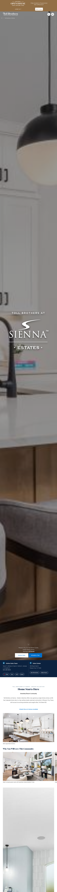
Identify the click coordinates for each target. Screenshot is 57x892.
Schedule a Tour (35, 655)
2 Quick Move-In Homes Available (28, 709)
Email (21, 674)
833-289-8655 (7, 669)
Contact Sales (21, 655)
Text (12, 674)
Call (17, 674)
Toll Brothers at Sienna (10, 18)
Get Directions (34, 672)
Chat (6, 674)
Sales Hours (44, 672)
